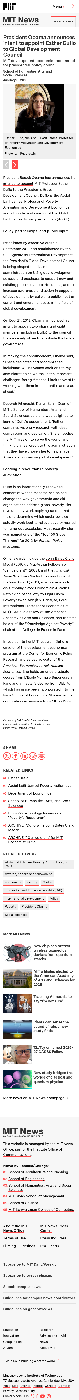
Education (10, 1330)
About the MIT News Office (15, 1228)
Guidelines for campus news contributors (39, 1298)
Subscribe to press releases (27, 1275)
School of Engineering (26, 1179)
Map (15, 1386)
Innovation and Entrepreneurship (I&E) (33, 890)
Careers (50, 1386)
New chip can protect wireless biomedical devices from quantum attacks (52, 952)
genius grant (14, 570)
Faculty (32, 882)
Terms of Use (14, 1238)
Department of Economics (29, 793)
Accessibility (25, 1391)
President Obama (34, 906)
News (44, 1342)
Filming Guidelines (19, 1246)
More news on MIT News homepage (33, 1098)
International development (24, 898)
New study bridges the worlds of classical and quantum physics (53, 1077)
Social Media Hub (16, 1396)
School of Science (23, 1203)
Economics (13, 882)
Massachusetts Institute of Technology (32, 1376)
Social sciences (16, 915)
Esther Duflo (18, 778)
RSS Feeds (49, 1246)
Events (25, 1386)
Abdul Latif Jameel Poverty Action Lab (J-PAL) (36, 864)
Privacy (8, 1391)
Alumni (8, 1348)
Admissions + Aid (53, 1336)
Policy (53, 898)
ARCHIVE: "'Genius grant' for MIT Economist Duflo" (35, 839)
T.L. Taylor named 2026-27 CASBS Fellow (53, 1049)
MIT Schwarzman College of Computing (41, 1209)
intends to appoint (18, 183)
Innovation (11, 1336)
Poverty (10, 906)
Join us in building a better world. (32, 1361)
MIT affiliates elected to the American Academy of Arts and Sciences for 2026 (53, 978)
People (38, 1386)
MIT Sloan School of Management (36, 1196)
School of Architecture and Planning (38, 1172)
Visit (6, 1386)
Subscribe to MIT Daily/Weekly (29, 1264)
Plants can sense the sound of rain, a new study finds (51, 1026)
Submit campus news (22, 1287)
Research (46, 1330)
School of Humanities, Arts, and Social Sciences (40, 1187)
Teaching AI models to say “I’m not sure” (52, 998)
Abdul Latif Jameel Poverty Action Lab (39, 785)
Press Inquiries (53, 1238)
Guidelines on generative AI (27, 1309)
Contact (64, 1386)
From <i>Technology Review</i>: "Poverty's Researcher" (35, 815)
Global (47, 882)
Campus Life (12, 1342)
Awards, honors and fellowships (28, 874)
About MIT (47, 1348)
